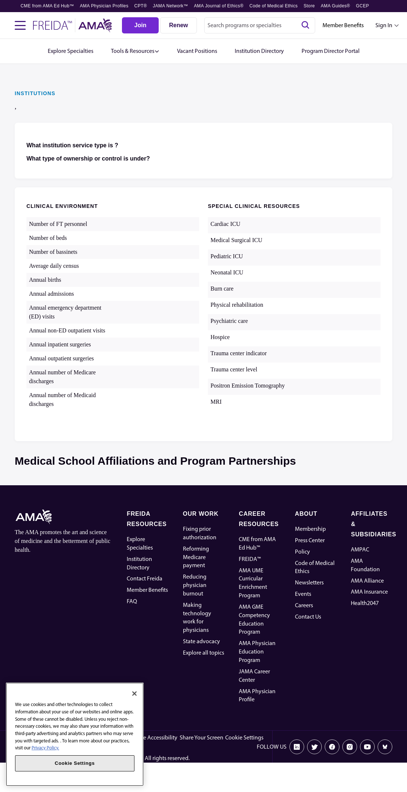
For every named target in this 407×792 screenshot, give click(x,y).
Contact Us (308, 616)
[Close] (134, 693)
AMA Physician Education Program (257, 651)
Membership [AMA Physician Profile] (310, 528)
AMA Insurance (369, 591)
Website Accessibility (152, 737)
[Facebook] (332, 746)
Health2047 (365, 603)
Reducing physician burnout (194, 585)
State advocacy (201, 641)
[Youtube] (367, 746)
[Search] (305, 25)
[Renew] (178, 25)
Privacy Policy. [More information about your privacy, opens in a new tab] (45, 747)
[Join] (140, 25)
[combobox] (260, 25)
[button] (135, 51)
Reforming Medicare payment (196, 557)
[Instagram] (349, 746)
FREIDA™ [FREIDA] (250, 558)
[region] (75, 734)
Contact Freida (144, 578)
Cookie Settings (244, 737)
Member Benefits (343, 25)
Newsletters (309, 582)
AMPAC (360, 549)
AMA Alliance (367, 580)
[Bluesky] (385, 746)
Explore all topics (203, 652)
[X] (314, 746)
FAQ (132, 601)
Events (303, 593)
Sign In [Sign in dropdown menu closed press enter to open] (383, 25)
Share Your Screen (201, 737)
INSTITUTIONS (35, 93)
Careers (304, 605)
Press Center (310, 540)
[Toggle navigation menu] (20, 25)
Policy (302, 551)
